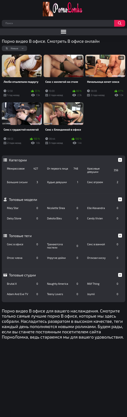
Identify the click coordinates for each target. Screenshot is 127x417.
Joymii (102, 294)
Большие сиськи (22, 182)
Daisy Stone (22, 218)
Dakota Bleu (62, 218)
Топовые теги (20, 235)
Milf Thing (102, 283)
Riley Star (22, 208)
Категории (18, 160)
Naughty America (62, 283)
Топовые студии (22, 275)
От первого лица (62, 168)
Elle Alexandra (102, 208)
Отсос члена (22, 257)
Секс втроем (102, 182)
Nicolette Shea (62, 208)
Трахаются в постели (62, 246)
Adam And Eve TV (22, 294)
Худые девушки (62, 182)
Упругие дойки (62, 257)
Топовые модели (23, 199)
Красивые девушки (102, 170)
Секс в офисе (22, 244)
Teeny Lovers (62, 294)
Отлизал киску (102, 257)
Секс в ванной (102, 244)
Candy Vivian (102, 218)
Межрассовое (22, 168)
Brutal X (22, 283)
